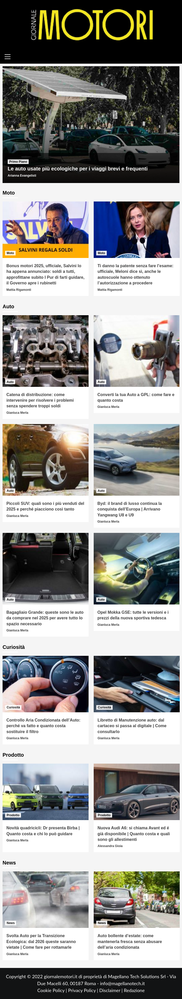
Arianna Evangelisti (22, 175)
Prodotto (13, 815)
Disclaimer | (111, 990)
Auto (10, 382)
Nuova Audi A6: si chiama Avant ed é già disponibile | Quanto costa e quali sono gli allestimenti (134, 834)
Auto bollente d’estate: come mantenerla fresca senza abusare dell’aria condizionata (130, 941)
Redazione (134, 990)
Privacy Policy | (83, 990)
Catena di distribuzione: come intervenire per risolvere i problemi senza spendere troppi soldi (40, 400)
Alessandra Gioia (110, 846)
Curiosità (13, 707)
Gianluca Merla (17, 413)
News (11, 923)
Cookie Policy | (52, 990)
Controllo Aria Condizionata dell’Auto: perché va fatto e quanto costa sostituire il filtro (43, 726)
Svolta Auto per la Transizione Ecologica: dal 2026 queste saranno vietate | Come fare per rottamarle (41, 941)
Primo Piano (18, 162)
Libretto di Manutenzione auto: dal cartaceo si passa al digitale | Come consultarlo (132, 726)
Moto (10, 253)
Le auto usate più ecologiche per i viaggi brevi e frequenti (78, 168)
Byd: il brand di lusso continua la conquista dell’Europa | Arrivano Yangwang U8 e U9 (130, 509)
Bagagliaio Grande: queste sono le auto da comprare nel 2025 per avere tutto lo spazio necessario (44, 618)
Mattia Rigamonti (18, 290)
